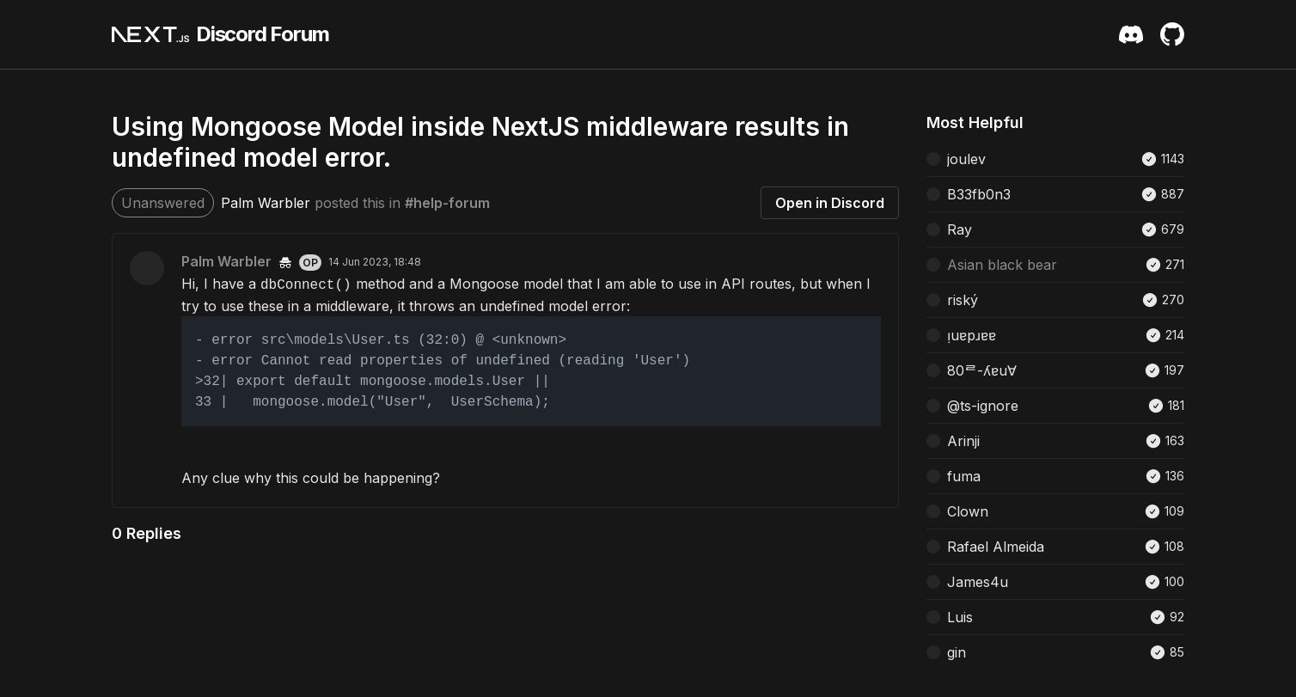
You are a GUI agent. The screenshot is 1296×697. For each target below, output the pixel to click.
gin (956, 652)
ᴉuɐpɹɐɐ (971, 335)
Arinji (963, 440)
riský (962, 300)
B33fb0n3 (979, 194)
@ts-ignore (982, 405)
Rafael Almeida (995, 546)
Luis (960, 617)
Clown (967, 511)
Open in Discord (829, 202)
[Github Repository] (1172, 34)
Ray (959, 229)
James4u (977, 581)
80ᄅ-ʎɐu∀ (982, 370)
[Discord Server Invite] (1131, 34)
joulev (966, 159)
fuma (964, 476)
